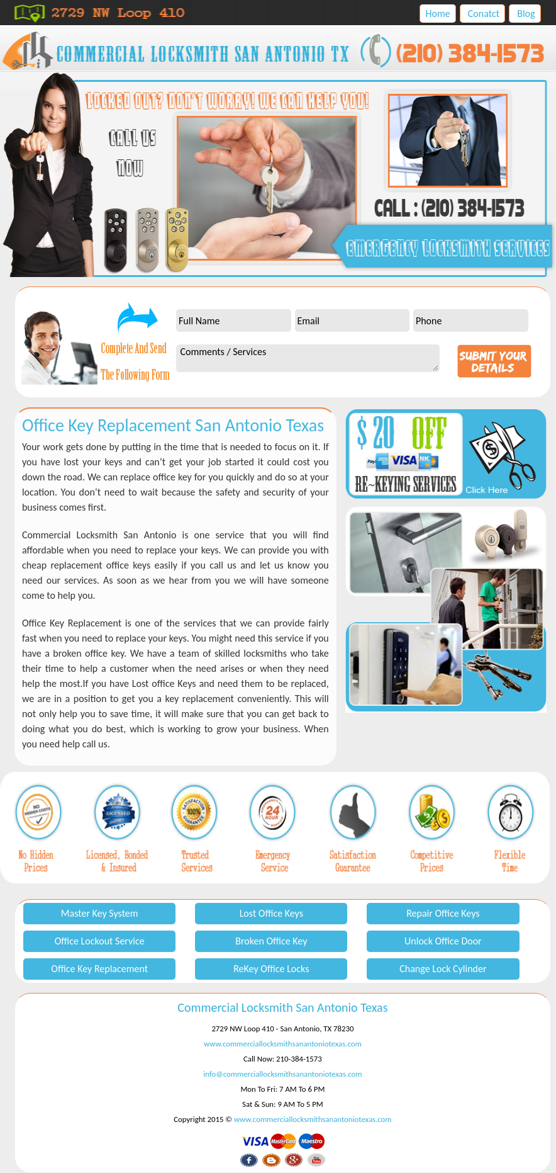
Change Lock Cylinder (442, 969)
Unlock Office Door (443, 941)
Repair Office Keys (442, 913)
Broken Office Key (271, 941)
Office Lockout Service (100, 941)
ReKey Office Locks (271, 969)
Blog (526, 14)
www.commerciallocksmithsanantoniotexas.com (283, 1043)
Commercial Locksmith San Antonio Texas (282, 1007)
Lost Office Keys (271, 913)
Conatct (483, 14)
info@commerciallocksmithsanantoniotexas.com (282, 1074)
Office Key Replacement (99, 969)
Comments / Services (307, 358)
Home (437, 14)
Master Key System (99, 913)
